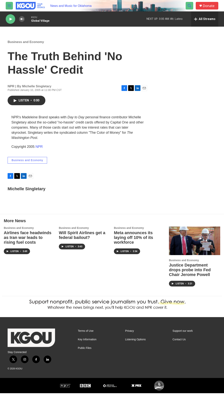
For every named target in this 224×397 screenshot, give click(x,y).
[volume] (22, 19)
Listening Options (135, 343)
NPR (39, 150)
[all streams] (204, 19)
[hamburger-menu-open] (9, 6)
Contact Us (179, 343)
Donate (209, 6)
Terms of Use (85, 334)
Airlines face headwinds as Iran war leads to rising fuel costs (27, 241)
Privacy (129, 334)
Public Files (84, 351)
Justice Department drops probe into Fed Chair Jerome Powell (190, 274)
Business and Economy (26, 46)
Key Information (87, 343)
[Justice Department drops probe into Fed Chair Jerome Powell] (194, 244)
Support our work (183, 334)
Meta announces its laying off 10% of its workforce (133, 241)
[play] (10, 19)
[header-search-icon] (189, 6)
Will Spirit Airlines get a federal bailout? (82, 239)
